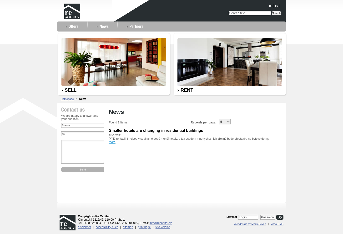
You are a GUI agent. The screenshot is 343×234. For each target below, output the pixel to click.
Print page (144, 227)
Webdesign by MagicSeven (250, 224)
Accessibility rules (107, 227)
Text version (163, 227)
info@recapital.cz (161, 223)
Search (276, 13)
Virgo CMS (277, 224)
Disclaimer (84, 227)
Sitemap (128, 227)
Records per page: (203, 122)
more (112, 142)
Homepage (67, 98)
